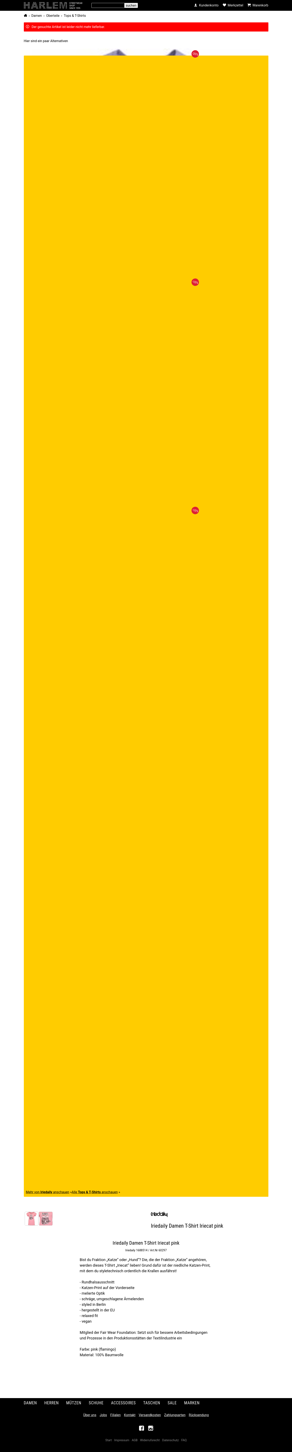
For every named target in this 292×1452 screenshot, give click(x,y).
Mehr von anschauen (47, 1192)
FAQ (184, 1440)
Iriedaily (130, 1250)
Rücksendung (199, 1415)
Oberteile (52, 16)
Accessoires (123, 1402)
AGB (135, 1440)
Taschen (151, 1402)
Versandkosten (150, 1415)
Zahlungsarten (174, 1415)
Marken (192, 1402)
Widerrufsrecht (150, 1440)
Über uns (89, 1415)
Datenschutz (170, 1440)
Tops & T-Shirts (75, 16)
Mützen (73, 1402)
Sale (172, 1402)
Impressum (121, 1440)
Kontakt (129, 1415)
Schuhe (96, 1402)
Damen (36, 16)
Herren (51, 1402)
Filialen (115, 1415)
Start (108, 1440)
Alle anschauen (95, 1192)
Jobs (103, 1415)
